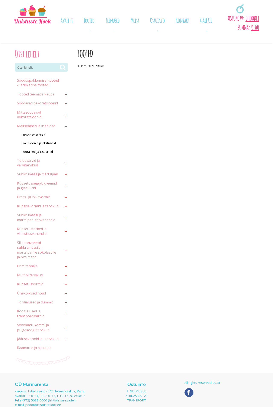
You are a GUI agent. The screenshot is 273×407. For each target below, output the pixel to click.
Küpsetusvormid (30, 284)
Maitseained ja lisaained (36, 126)
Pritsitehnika (27, 266)
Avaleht (67, 19)
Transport (136, 400)
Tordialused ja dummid (35, 302)
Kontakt (182, 19)
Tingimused (136, 391)
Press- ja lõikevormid (34, 197)
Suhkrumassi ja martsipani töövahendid (36, 217)
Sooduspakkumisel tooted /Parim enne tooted (38, 82)
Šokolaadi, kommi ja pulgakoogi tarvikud (33, 327)
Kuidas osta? (136, 396)
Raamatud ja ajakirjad (34, 347)
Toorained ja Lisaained (37, 152)
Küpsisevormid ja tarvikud (37, 206)
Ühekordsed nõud (31, 293)
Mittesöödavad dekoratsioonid (29, 114)
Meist (135, 19)
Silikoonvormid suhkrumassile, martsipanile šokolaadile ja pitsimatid (36, 249)
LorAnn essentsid (33, 135)
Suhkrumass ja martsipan (37, 174)
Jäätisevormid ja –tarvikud (37, 338)
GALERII (206, 19)
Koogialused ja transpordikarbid (30, 313)
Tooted (89, 19)
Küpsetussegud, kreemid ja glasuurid (37, 185)
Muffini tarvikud (30, 275)
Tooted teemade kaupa (35, 94)
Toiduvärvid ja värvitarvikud (28, 162)
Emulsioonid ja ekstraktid (38, 143)
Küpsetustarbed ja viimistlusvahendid (31, 231)
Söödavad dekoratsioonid (37, 103)
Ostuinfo (157, 19)
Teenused (113, 19)
